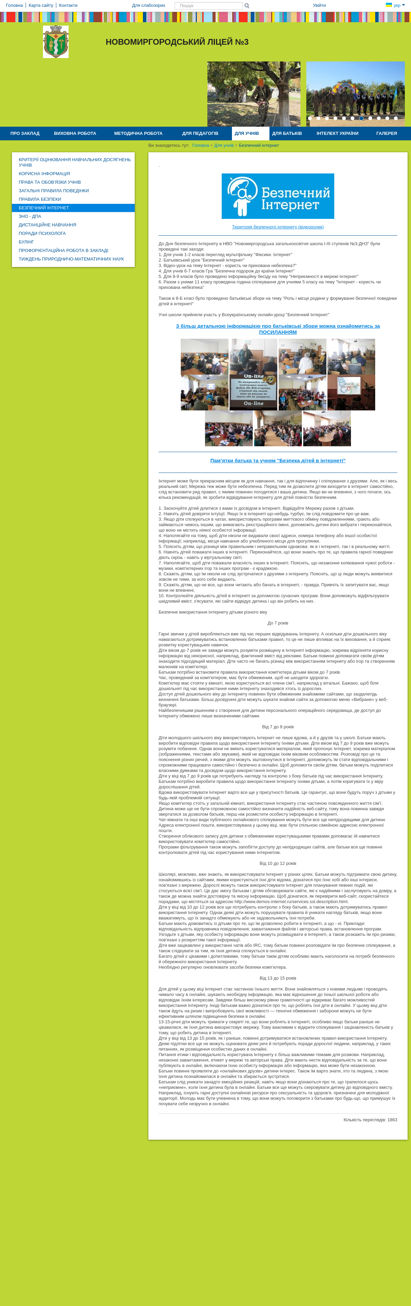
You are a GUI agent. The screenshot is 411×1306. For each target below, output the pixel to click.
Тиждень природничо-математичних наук (71, 259)
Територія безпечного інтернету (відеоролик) (278, 226)
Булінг (26, 241)
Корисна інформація (44, 173)
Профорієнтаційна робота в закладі (63, 250)
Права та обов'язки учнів (50, 182)
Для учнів (247, 133)
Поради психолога (42, 233)
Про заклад (25, 133)
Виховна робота (75, 133)
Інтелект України (337, 133)
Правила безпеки (40, 199)
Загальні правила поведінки (54, 190)
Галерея (387, 133)
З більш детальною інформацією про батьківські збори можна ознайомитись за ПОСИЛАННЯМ (278, 329)
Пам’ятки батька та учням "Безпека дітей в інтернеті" (278, 460)
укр (395, 5)
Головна (200, 145)
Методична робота (138, 133)
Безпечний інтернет (44, 207)
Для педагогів (200, 133)
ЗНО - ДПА (30, 216)
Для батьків (287, 133)
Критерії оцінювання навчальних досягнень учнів (75, 162)
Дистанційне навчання (47, 224)
